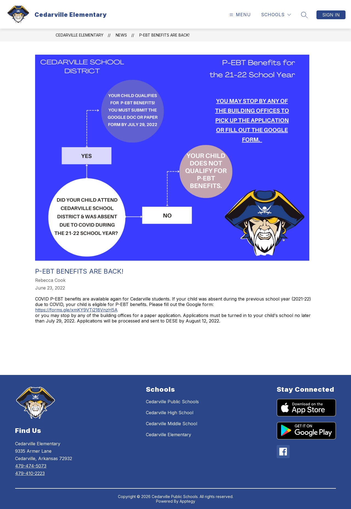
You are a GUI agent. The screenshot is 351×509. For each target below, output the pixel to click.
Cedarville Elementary (79, 35)
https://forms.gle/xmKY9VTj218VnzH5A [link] (76, 310)
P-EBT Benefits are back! (164, 35)
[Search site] (304, 15)
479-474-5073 (30, 466)
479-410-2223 (30, 473)
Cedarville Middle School (171, 423)
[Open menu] (239, 14)
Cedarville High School (169, 412)
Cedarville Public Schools (172, 401)
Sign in (331, 15)
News (121, 35)
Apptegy (187, 501)
